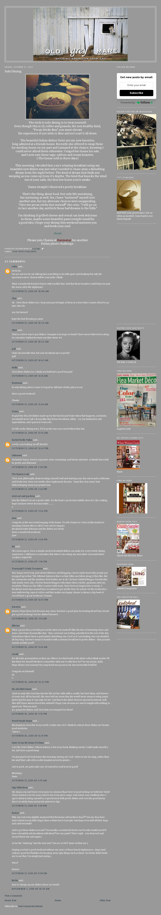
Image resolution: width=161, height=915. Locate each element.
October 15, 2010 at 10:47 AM (30, 360)
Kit (13, 546)
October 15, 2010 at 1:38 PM (29, 467)
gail (14, 348)
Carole (15, 654)
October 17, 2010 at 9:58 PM (29, 873)
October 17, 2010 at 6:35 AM (29, 780)
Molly (15, 367)
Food (15, 252)
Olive (14, 330)
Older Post (105, 900)
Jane (14, 518)
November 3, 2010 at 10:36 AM (31, 889)
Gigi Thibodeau (20, 787)
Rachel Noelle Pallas (22, 440)
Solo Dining (13, 71)
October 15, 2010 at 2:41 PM (29, 489)
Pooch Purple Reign (22, 721)
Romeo (15, 813)
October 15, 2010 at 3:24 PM (30, 511)
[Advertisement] (136, 274)
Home (58, 900)
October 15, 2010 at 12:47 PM (30, 448)
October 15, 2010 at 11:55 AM (30, 433)
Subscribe (136, 92)
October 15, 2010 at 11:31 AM (30, 376)
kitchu (15, 880)
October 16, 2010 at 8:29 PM (30, 735)
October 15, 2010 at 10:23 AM (30, 323)
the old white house (22, 689)
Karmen (16, 607)
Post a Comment (13, 895)
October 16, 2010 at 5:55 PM (29, 714)
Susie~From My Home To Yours (28, 742)
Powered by (137, 102)
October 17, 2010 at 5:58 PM (29, 805)
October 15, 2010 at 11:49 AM (30, 404)
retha (14, 266)
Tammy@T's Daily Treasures (27, 568)
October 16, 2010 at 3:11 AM (29, 618)
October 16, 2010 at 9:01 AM (29, 647)
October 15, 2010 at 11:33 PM (30, 600)
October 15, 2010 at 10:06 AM (30, 291)
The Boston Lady (20, 474)
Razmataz (17, 383)
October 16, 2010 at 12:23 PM (30, 682)
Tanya (15, 411)
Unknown (17, 455)
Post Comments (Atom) (30, 906)
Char (14, 298)
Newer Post (10, 900)
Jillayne (16, 625)
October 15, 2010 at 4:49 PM (29, 539)
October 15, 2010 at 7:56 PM (29, 561)
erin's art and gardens (23, 496)
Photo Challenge (27, 252)
